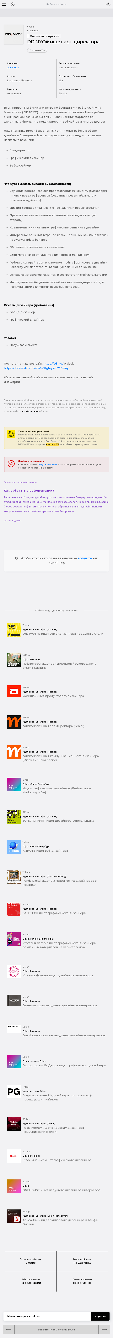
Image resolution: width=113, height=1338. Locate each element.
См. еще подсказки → (14, 521)
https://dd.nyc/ (53, 363)
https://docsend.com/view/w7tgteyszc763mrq (36, 368)
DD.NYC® (13, 67)
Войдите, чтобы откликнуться (56, 1329)
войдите (85, 558)
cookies (34, 1316)
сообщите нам (30, 411)
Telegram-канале (47, 464)
